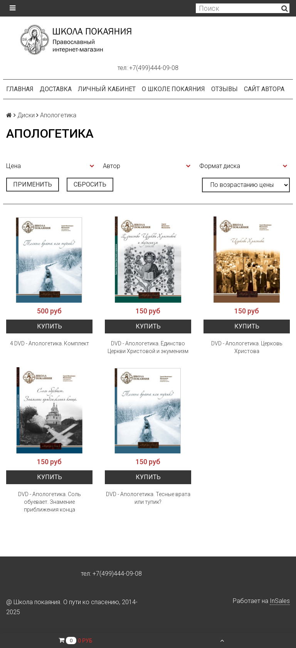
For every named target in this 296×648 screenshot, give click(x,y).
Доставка (56, 89)
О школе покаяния (173, 89)
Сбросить (90, 184)
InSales (280, 601)
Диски (26, 115)
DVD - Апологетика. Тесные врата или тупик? (148, 498)
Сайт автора (264, 89)
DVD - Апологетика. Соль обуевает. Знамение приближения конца (49, 502)
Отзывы (224, 89)
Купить (49, 326)
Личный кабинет (107, 89)
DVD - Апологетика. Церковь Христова (247, 347)
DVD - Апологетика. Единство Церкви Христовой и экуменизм (148, 347)
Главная (20, 89)
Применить (32, 184)
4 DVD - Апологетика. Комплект (49, 343)
